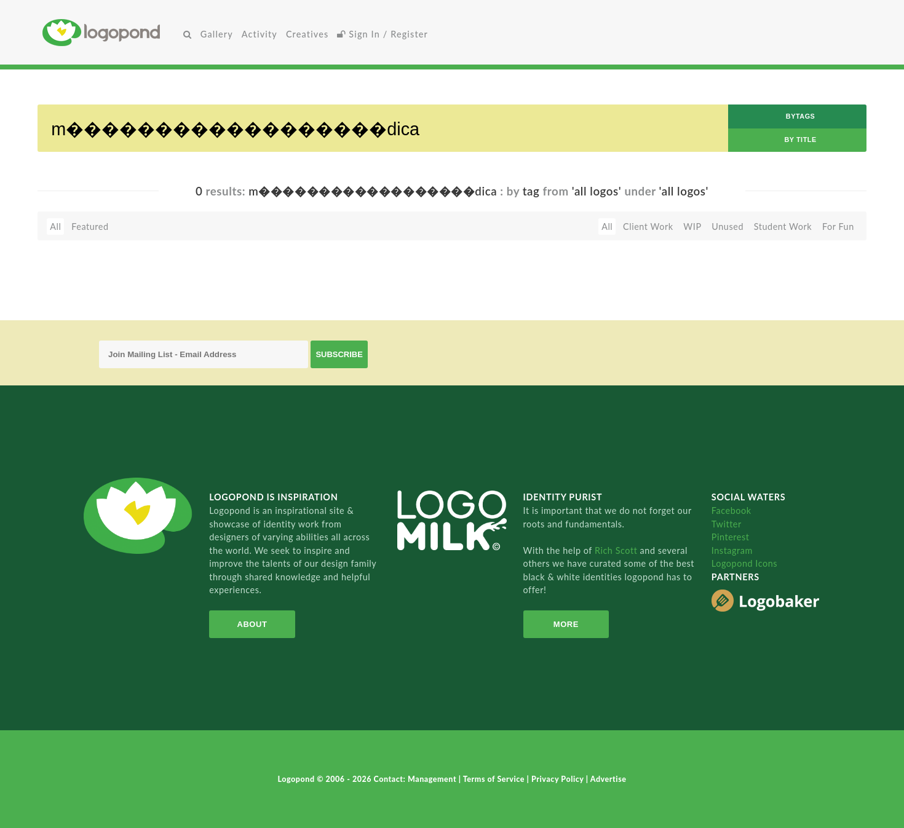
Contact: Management (416, 779)
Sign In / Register (382, 34)
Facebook (731, 510)
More (566, 624)
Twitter (727, 524)
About (252, 624)
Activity (259, 34)
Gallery (216, 34)
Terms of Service (495, 779)
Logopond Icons (744, 563)
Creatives (307, 34)
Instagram (732, 550)
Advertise (608, 779)
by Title (800, 139)
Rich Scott (617, 550)
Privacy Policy (558, 779)
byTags (800, 116)
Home (110, 32)
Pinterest (731, 537)
